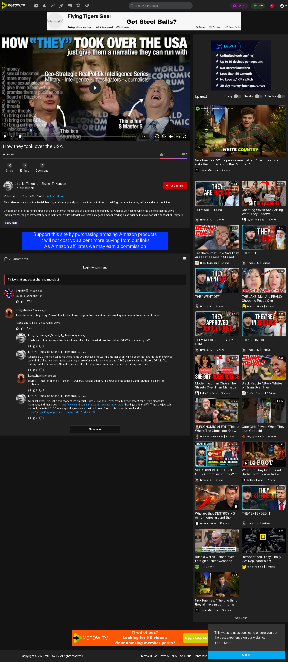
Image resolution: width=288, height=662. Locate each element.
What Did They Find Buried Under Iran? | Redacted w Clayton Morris (261, 474)
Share (10, 167)
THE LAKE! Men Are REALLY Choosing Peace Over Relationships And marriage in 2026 (262, 303)
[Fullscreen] (184, 136)
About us (185, 656)
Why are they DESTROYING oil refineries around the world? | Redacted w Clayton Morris (216, 519)
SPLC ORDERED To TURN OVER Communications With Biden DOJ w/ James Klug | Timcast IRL (216, 476)
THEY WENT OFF (207, 297)
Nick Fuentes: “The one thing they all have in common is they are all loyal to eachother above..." (217, 606)
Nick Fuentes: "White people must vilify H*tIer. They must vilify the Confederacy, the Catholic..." (237, 162)
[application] (95, 87)
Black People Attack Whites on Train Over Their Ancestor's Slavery (262, 387)
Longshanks (24, 310)
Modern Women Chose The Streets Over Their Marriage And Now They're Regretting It (216, 389)
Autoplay (270, 96)
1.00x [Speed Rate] (151, 136)
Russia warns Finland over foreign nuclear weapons (214, 559)
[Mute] (171, 136)
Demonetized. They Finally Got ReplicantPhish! (261, 559)
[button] (272, 5)
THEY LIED (249, 253)
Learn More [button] (223, 643)
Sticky (228, 96)
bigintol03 (22, 290)
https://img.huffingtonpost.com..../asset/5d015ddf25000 (61, 412)
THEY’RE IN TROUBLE (257, 340)
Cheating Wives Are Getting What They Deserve (262, 212)
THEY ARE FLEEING (209, 210)
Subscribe (175, 185)
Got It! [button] (246, 654)
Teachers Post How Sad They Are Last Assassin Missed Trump (217, 257)
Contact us (200, 656)
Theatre (248, 96)
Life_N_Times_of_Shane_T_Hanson (40, 184)
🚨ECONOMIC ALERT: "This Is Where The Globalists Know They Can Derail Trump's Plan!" (217, 433)
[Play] (5, 136)
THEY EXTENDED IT (256, 513)
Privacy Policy (168, 656)
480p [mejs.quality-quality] (178, 136)
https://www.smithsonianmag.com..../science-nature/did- (92, 404)
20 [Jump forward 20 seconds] (164, 136)
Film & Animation (52, 196)
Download (45, 167)
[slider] (78, 136)
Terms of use (149, 656)
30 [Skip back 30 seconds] (157, 136)
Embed (26, 167)
